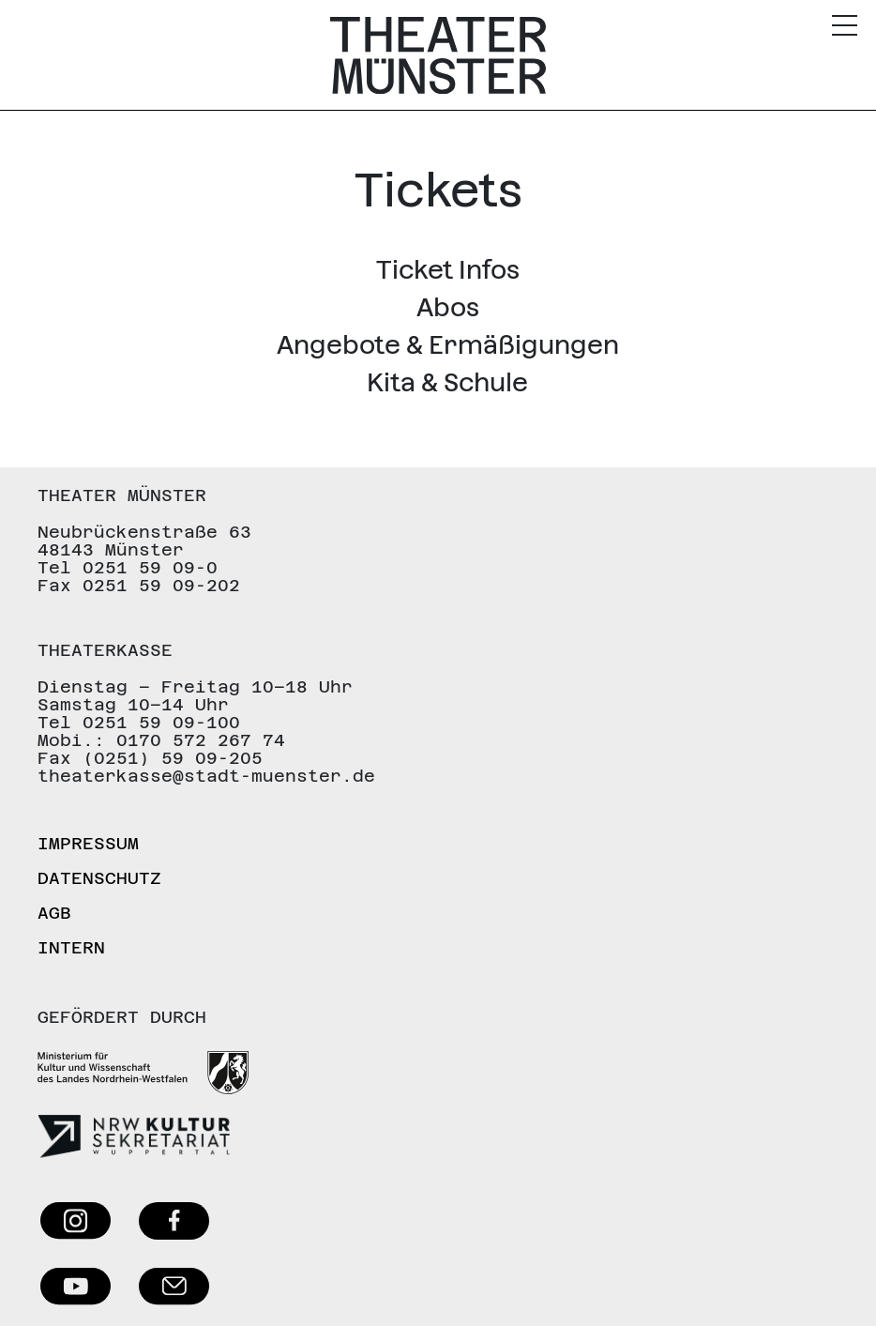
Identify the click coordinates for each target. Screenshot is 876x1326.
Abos (447, 307)
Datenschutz (99, 878)
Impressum (88, 843)
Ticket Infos (448, 269)
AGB (54, 912)
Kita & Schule (447, 382)
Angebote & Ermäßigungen (448, 344)
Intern (71, 947)
